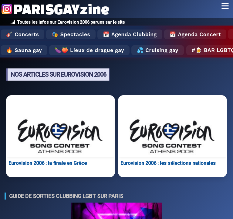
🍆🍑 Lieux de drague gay (89, 50)
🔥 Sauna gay (24, 50)
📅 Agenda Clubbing (130, 34)
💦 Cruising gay (157, 50)
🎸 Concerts (22, 34)
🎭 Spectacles (71, 34)
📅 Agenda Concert (195, 34)
